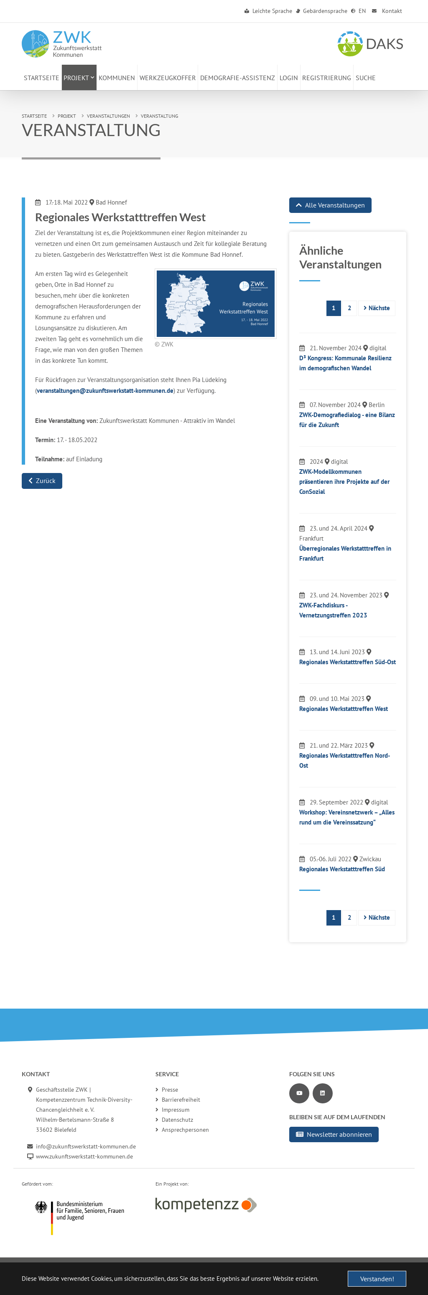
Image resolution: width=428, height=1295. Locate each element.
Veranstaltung (159, 116)
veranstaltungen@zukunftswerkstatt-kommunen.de (105, 391)
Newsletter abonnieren (334, 1134)
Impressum (172, 1109)
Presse (166, 1089)
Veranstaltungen (108, 116)
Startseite (34, 116)
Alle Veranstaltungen (330, 205)
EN (359, 11)
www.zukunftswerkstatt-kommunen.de (84, 1156)
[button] (79, 77)
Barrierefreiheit (177, 1099)
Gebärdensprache (321, 11)
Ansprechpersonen (182, 1129)
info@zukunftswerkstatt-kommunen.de (86, 1146)
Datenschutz (174, 1119)
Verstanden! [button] (377, 1279)
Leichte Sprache (268, 11)
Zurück (42, 480)
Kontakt (386, 11)
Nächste (377, 308)
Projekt (67, 116)
